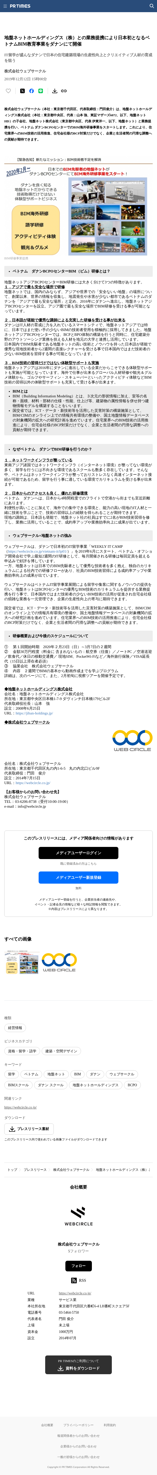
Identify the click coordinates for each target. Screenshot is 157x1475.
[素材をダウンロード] (55, 91)
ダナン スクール (51, 1085)
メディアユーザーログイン (78, 853)
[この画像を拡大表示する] (22, 962)
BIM (77, 1074)
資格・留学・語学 (22, 1051)
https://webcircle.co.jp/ (33, 783)
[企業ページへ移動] (78, 1217)
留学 (11, 1074)
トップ (12, 1170)
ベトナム (31, 1074)
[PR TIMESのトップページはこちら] (20, 6)
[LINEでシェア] (41, 91)
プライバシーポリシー (78, 1425)
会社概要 (47, 1425)
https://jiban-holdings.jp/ (34, 713)
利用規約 (110, 1425)
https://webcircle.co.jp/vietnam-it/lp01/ (37, 551)
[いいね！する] (8, 91)
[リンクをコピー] (64, 91)
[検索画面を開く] (152, 6)
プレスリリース (35, 1170)
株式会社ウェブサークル (71, 1170)
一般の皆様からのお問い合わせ (78, 1457)
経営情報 (15, 1028)
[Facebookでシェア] (32, 91)
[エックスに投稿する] (22, 91)
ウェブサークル (122, 1074)
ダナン (95, 1074)
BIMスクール (18, 1085)
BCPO (132, 1085)
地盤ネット (56, 1074)
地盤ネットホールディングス (96, 1085)
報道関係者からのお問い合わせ (78, 1435)
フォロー (78, 1266)
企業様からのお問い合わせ (78, 1446)
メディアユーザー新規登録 (78, 878)
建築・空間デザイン (61, 1051)
